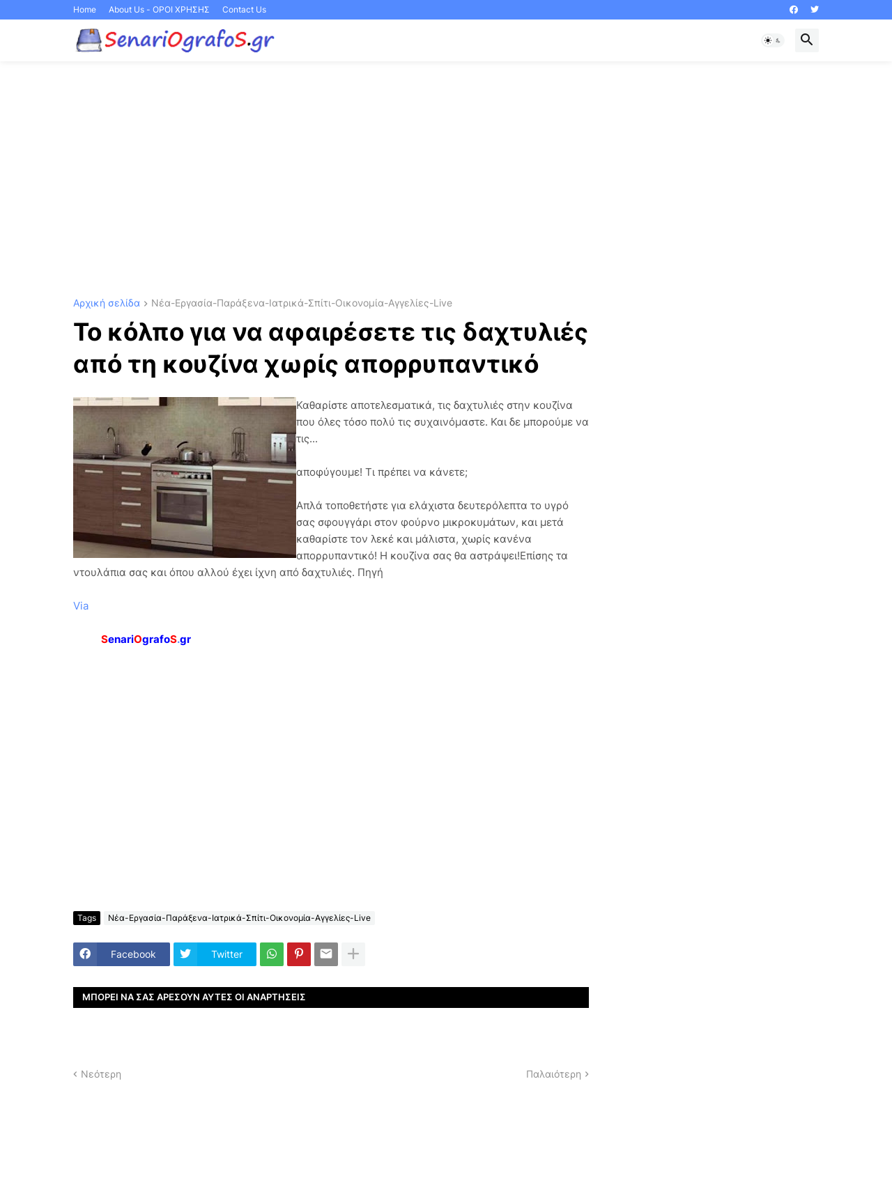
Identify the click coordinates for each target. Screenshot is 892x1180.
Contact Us (244, 9)
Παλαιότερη (553, 1074)
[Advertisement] (446, 179)
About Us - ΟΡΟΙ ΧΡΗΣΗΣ (159, 9)
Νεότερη (101, 1074)
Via (81, 605)
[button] (773, 40)
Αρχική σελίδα (106, 303)
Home (84, 9)
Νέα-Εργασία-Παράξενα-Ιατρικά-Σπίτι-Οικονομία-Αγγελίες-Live (301, 303)
